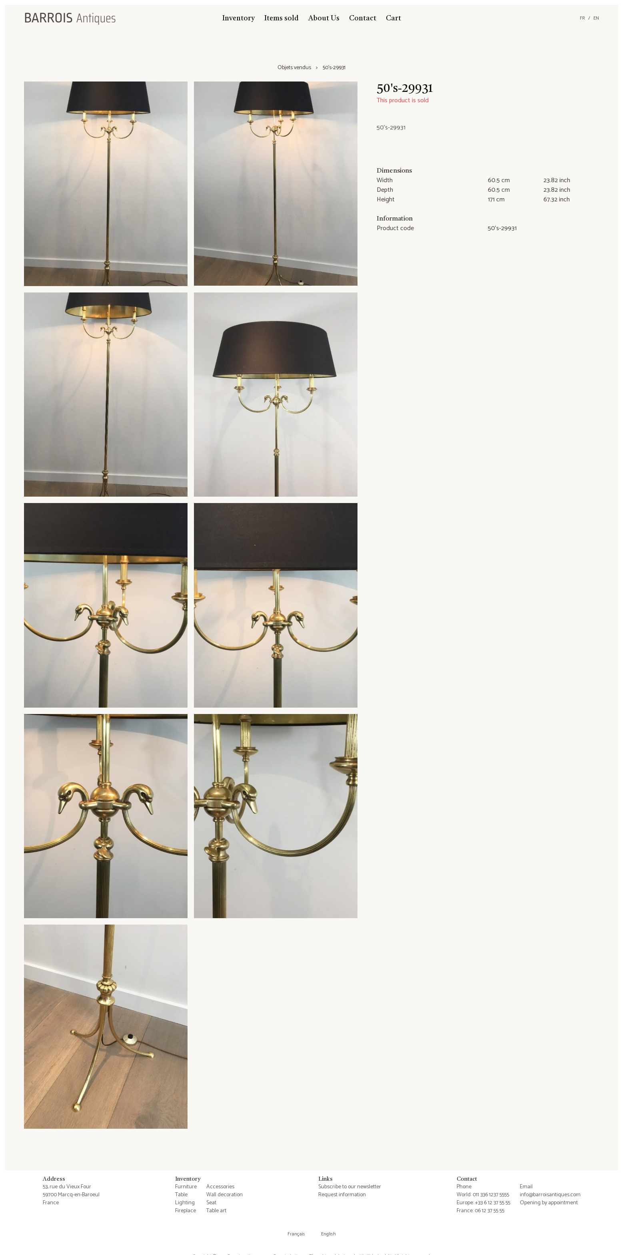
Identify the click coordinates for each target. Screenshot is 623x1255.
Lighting (185, 1202)
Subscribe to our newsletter (349, 1186)
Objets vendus (294, 68)
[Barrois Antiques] (70, 18)
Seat (211, 1202)
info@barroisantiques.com (550, 1194)
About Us (323, 18)
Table (181, 1194)
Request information (342, 1194)
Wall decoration (224, 1194)
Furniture (186, 1186)
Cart (393, 18)
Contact (362, 18)
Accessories (220, 1186)
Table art (216, 1210)
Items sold (281, 18)
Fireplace (185, 1210)
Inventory (238, 18)
